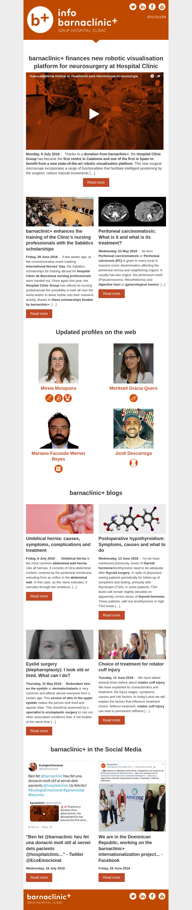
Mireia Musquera (58, 388)
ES (149, 17)
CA (156, 17)
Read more (95, 182)
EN (164, 17)
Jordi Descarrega (133, 453)
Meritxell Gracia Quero (134, 388)
